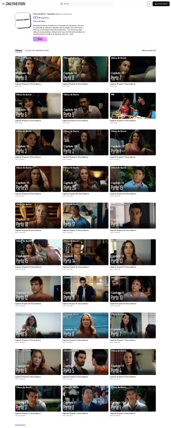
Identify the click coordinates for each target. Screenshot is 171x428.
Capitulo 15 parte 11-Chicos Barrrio (75, 304)
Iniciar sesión (161, 4)
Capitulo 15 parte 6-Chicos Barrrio (28, 377)
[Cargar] (149, 3)
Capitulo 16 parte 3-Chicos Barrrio (28, 157)
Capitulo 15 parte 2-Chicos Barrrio (75, 413)
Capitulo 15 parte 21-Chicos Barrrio (28, 194)
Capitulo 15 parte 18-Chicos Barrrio (28, 230)
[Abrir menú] (3, 3)
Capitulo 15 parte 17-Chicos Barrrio (75, 230)
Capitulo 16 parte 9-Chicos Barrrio (28, 84)
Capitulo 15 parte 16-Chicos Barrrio (123, 230)
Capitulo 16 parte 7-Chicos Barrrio (123, 84)
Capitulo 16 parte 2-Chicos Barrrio (75, 157)
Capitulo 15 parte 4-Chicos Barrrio (123, 377)
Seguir (40, 39)
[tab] (18, 50)
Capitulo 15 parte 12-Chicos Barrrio (28, 304)
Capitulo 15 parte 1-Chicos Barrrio (122, 413)
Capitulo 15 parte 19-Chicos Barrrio (123, 194)
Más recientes (149, 50)
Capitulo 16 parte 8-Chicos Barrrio (75, 84)
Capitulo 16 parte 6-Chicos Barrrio (28, 121)
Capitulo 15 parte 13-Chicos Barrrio (123, 267)
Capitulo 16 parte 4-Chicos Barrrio (123, 121)
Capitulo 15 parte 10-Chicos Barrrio (123, 304)
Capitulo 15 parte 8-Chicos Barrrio (75, 340)
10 (24, 425)
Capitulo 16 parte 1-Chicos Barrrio (122, 157)
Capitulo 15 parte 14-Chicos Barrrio (75, 267)
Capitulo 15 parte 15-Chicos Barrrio (28, 267)
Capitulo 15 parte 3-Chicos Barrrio (28, 413)
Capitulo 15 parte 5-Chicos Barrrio (75, 377)
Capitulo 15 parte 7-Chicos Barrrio (122, 340)
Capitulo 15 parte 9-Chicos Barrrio (28, 340)
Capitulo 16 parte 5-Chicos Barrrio (75, 121)
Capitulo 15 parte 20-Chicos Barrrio (75, 194)
